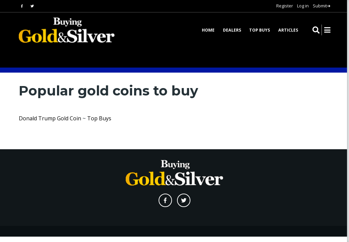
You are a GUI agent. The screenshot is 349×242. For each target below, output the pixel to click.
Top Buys (259, 30)
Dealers (232, 30)
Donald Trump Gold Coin (50, 118)
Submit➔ (322, 6)
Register (284, 6)
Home (208, 30)
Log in (303, 6)
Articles (288, 30)
